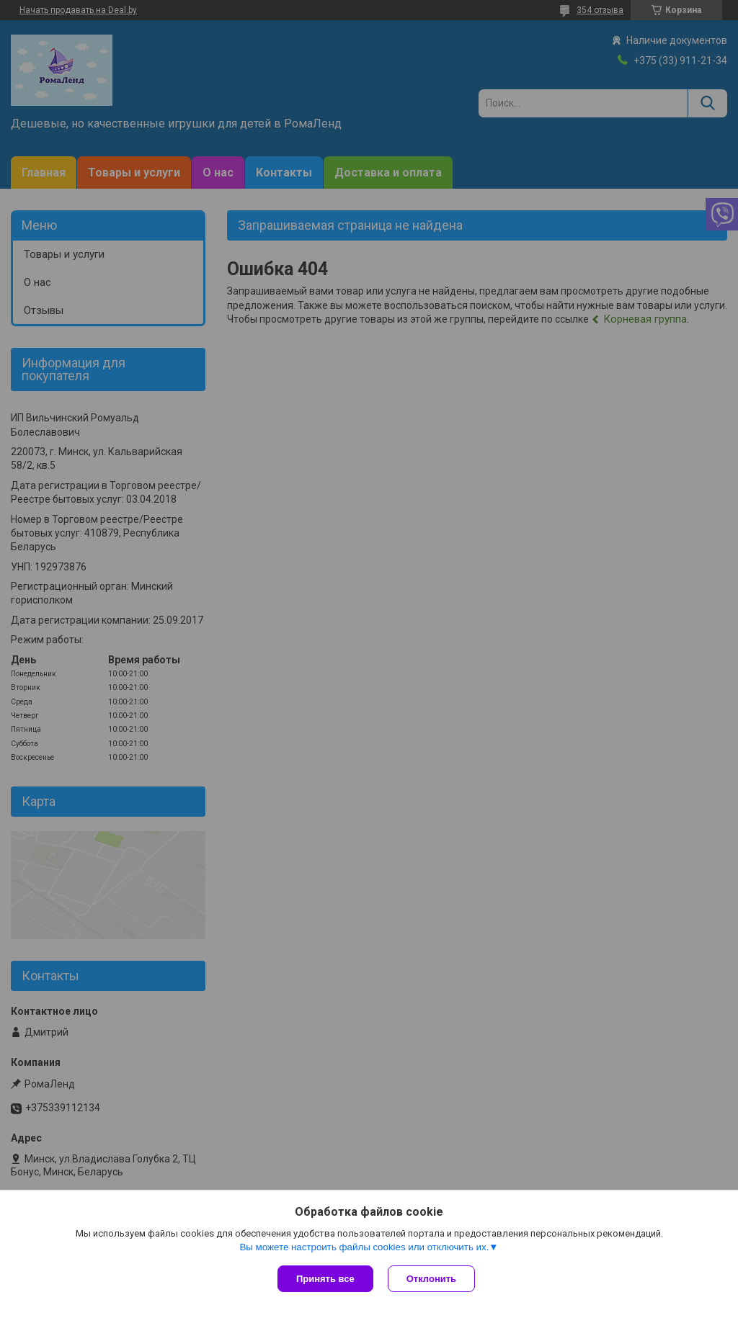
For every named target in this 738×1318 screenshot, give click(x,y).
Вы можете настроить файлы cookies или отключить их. (364, 1247)
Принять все (325, 1278)
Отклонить (431, 1278)
